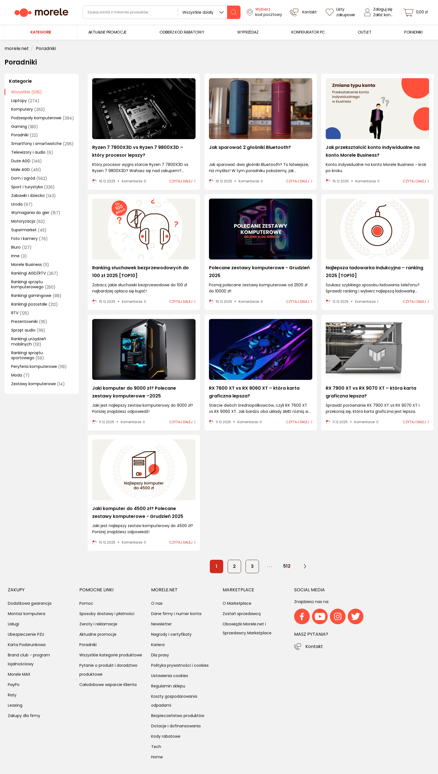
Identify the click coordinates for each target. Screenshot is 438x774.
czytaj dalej (180, 181)
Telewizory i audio (32, 152)
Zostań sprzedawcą (242, 613)
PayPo (14, 684)
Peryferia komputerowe (39, 367)
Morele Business (30, 265)
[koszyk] (417, 12)
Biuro (21, 247)
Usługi (13, 624)
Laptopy (25, 101)
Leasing (15, 705)
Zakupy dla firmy (24, 715)
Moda (20, 375)
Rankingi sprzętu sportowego (27, 355)
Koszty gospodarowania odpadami (174, 701)
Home (157, 757)
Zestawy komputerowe (38, 384)
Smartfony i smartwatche (42, 144)
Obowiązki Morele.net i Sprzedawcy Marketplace (247, 628)
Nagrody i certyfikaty (171, 634)
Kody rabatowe (165, 736)
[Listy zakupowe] (341, 12)
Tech (156, 746)
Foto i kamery (29, 239)
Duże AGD (26, 161)
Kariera (158, 644)
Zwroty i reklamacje (98, 624)
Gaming (24, 127)
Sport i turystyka (33, 187)
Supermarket (29, 230)
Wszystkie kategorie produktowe (110, 655)
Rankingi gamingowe (36, 296)
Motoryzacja (28, 221)
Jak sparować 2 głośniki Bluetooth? (250, 147)
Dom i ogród (29, 178)
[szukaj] (234, 12)
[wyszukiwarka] (162, 12)
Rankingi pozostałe (34, 304)
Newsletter (161, 624)
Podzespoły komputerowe (42, 118)
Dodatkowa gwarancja (29, 603)
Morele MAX (19, 674)
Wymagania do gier (35, 213)
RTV (20, 313)
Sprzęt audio (28, 330)
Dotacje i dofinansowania (176, 726)
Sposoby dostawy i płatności (106, 613)
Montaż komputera (26, 613)
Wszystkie (26, 92)
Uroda (22, 204)
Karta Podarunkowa (27, 644)
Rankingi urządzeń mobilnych (28, 341)
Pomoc (86, 603)
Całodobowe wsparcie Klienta (108, 684)
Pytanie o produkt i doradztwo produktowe (108, 670)
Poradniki (24, 135)
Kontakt (314, 646)
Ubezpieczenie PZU (26, 634)
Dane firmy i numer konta (176, 613)
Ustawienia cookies (169, 675)
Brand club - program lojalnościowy (29, 659)
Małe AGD (26, 170)
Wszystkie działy (197, 12)
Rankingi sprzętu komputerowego (33, 284)
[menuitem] (107, 32)
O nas (157, 603)
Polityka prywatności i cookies (180, 665)
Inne (19, 256)
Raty (12, 695)
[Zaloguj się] (379, 12)
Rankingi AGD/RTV (34, 273)
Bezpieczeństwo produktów (177, 715)
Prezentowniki (29, 322)
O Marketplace (237, 603)
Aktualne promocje (97, 634)
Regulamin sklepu (168, 686)
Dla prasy (160, 655)
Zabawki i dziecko (33, 196)
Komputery (28, 109)
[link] (107, 32)
